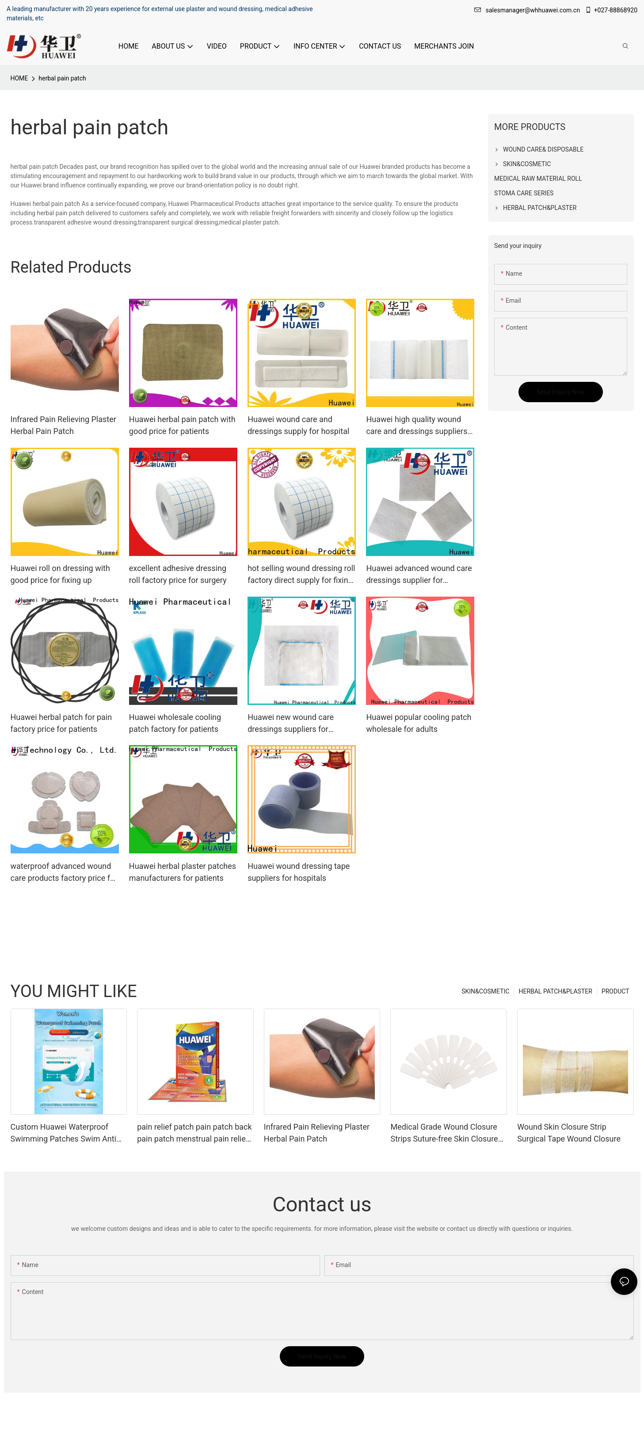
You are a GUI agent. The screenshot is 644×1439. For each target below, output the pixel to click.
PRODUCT (615, 991)
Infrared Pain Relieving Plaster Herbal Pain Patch (63, 425)
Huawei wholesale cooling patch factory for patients (175, 723)
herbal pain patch (62, 78)
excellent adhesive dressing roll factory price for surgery (178, 574)
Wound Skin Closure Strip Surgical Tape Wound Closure (569, 1132)
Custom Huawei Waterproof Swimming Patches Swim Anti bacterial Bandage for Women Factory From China (63, 1133)
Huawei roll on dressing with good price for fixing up (60, 574)
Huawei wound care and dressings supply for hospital (298, 425)
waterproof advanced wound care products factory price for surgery (64, 872)
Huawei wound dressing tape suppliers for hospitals (299, 872)
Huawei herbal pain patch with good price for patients (182, 425)
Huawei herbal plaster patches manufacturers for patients (182, 872)
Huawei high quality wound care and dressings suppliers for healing (416, 426)
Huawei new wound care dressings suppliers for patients (291, 723)
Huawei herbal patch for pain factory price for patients (61, 723)
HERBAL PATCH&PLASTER (555, 991)
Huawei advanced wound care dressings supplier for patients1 (419, 574)
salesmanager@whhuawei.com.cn (528, 10)
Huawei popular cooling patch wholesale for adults (418, 723)
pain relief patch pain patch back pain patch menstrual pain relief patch (194, 1133)
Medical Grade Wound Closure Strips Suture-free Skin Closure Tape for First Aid (444, 1133)
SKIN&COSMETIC (485, 991)
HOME (19, 78)
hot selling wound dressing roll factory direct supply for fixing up (301, 574)
